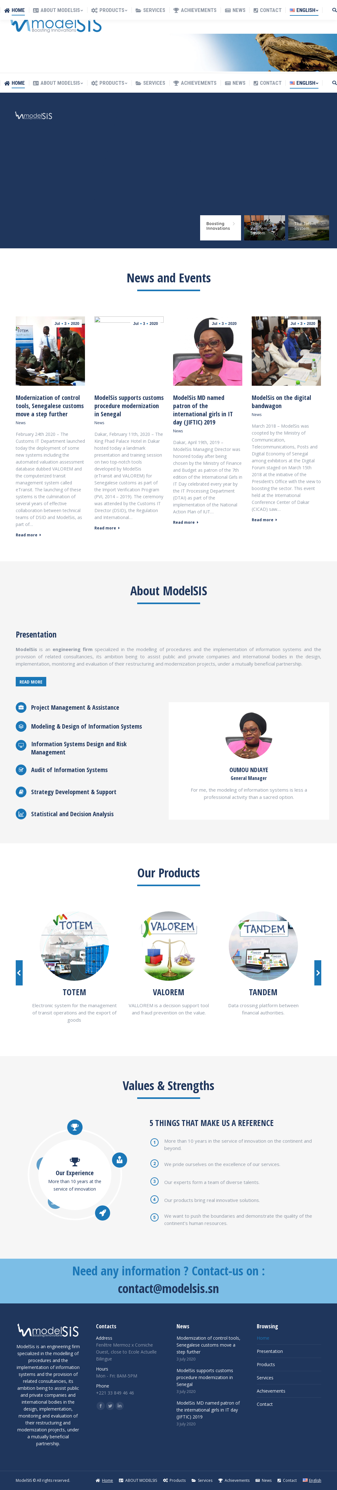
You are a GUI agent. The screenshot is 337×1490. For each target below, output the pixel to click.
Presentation (270, 1351)
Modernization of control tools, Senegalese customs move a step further (50, 406)
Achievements (271, 1391)
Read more (28, 535)
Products (266, 1364)
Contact (265, 1404)
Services (265, 1378)
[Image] (74, 946)
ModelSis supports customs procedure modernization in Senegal (129, 406)
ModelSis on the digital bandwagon (281, 402)
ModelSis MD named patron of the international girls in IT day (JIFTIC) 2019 (203, 410)
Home (263, 1338)
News (20, 422)
